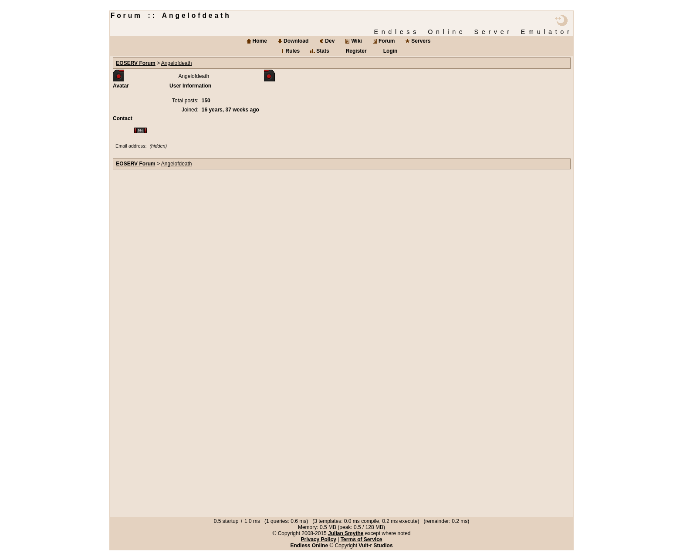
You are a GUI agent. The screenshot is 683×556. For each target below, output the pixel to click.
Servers (420, 41)
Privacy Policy (318, 539)
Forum (387, 41)
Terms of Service (361, 539)
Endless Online (309, 546)
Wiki (356, 41)
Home (260, 41)
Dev (330, 41)
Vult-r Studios (375, 546)
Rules (293, 51)
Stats (322, 51)
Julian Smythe (345, 533)
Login (390, 51)
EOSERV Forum (135, 63)
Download (296, 41)
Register (356, 51)
